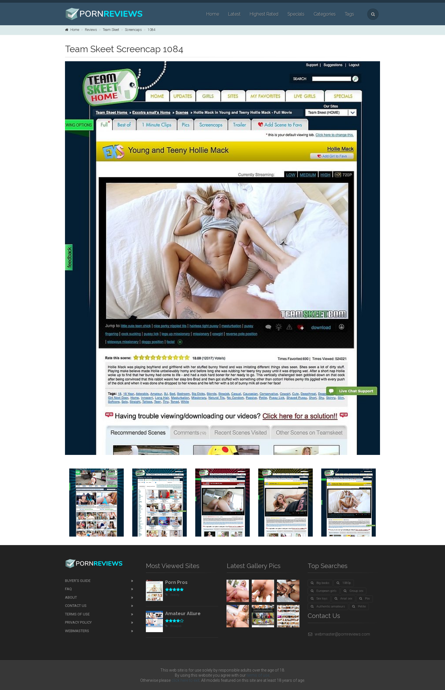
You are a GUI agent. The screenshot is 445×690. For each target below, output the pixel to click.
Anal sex (343, 598)
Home (212, 14)
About (71, 597)
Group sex (353, 591)
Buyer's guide (78, 581)
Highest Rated (264, 14)
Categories (325, 14)
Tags (349, 14)
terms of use (258, 675)
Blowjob (173, 626)
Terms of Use (77, 614)
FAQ (68, 589)
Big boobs (320, 583)
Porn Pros (176, 582)
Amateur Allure (183, 613)
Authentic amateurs (328, 606)
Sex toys (319, 598)
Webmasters (77, 631)
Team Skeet (111, 30)
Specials (296, 14)
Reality (172, 595)
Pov (364, 598)
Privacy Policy (78, 622)
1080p (344, 583)
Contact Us (76, 606)
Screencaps (133, 30)
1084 (152, 30)
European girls (324, 591)
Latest (234, 14)
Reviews (91, 30)
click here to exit (185, 680)
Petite (359, 606)
